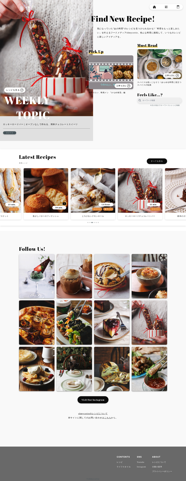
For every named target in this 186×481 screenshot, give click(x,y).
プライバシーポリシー (162, 471)
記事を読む (123, 85)
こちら (107, 418)
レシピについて (159, 462)
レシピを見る (14, 90)
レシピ (120, 462)
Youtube (140, 462)
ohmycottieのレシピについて (93, 414)
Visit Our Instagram (93, 399)
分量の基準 (157, 467)
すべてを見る (157, 161)
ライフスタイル (124, 467)
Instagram (141, 467)
